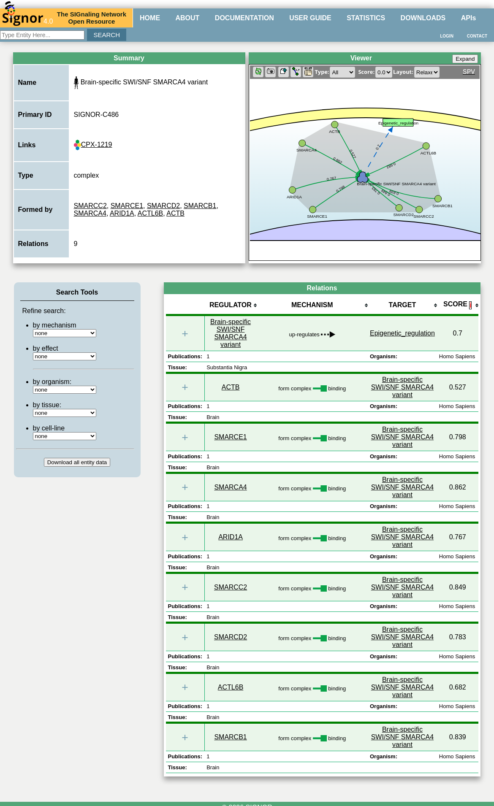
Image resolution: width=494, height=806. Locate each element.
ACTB (175, 213)
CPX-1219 (93, 144)
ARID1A (122, 213)
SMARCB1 (200, 205)
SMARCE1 (127, 205)
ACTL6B (150, 213)
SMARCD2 (163, 205)
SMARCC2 (90, 205)
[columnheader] (230, 305)
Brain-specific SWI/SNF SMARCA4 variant (230, 333)
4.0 (27, 17)
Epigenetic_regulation (402, 333)
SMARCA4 (90, 213)
